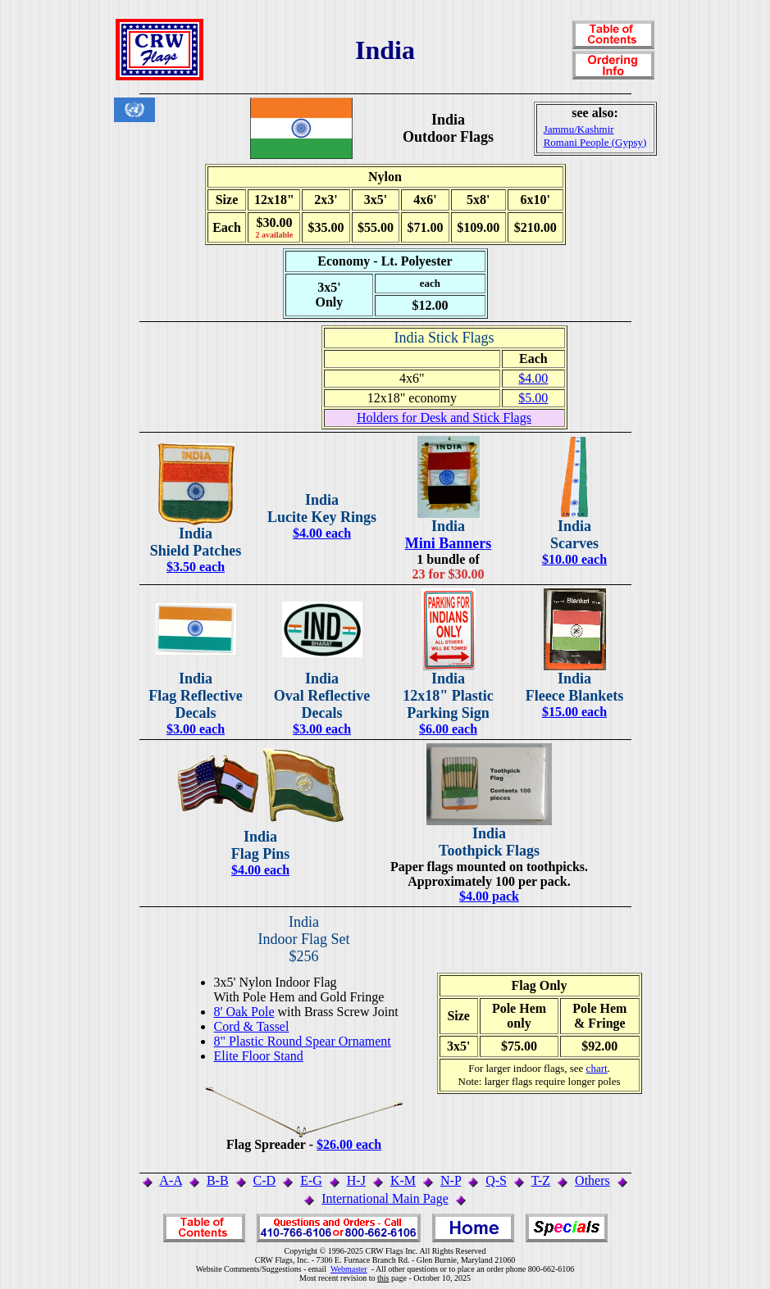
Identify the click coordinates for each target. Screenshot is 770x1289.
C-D (264, 1180)
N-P (450, 1180)
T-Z (540, 1180)
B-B (218, 1180)
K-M (403, 1180)
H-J (356, 1180)
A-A (170, 1180)
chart (597, 1068)
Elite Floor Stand (258, 1056)
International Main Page (385, 1198)
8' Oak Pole (244, 1012)
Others (592, 1180)
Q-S (496, 1180)
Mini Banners (448, 543)
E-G (311, 1180)
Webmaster (348, 1268)
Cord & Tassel (251, 1026)
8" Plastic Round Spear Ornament (302, 1041)
